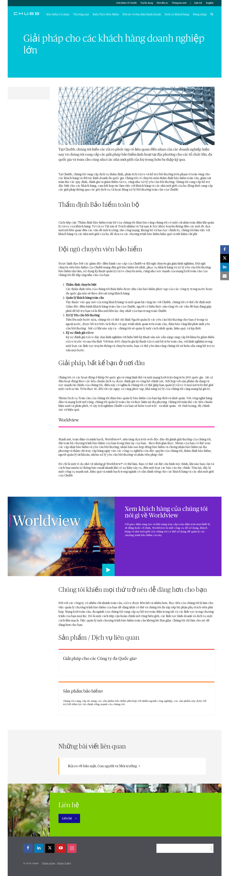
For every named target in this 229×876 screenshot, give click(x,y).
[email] (224, 275)
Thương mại (81, 14)
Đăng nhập (200, 14)
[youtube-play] (60, 848)
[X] (49, 848)
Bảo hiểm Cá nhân (57, 14)
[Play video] (108, 570)
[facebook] (28, 848)
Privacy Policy (64, 863)
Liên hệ (198, 3)
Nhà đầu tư (162, 3)
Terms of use (48, 863)
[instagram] (71, 848)
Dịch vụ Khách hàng (177, 14)
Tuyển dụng (146, 3)
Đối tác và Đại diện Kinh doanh (142, 14)
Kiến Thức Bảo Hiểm (106, 14)
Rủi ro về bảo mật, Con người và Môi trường (104, 766)
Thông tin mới (179, 3)
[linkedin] (38, 848)
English (209, 3)
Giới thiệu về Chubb (126, 3)
